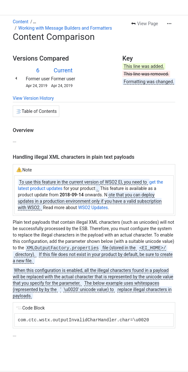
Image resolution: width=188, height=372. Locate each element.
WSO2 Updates (93, 207)
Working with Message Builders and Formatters (65, 28)
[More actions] (169, 23)
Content (20, 21)
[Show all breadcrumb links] (34, 21)
